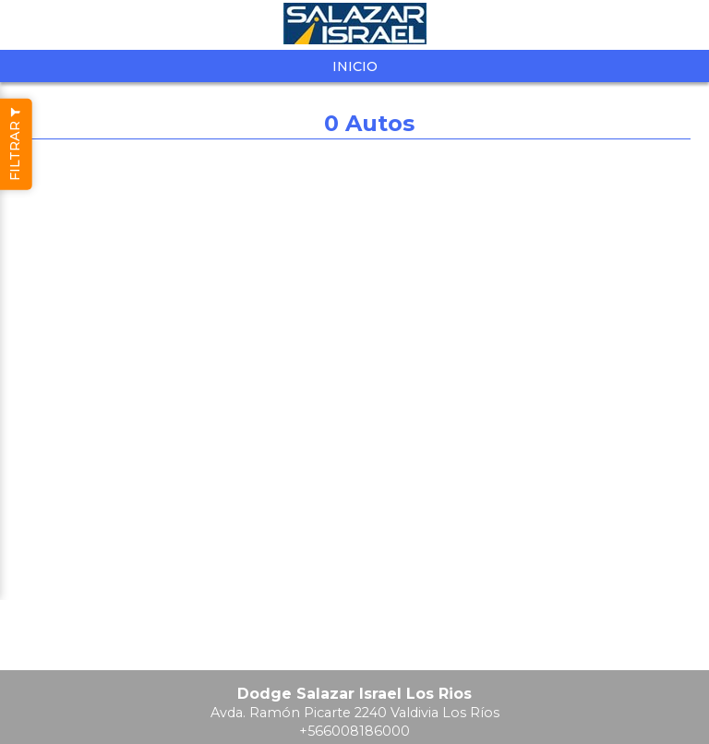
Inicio (355, 66)
